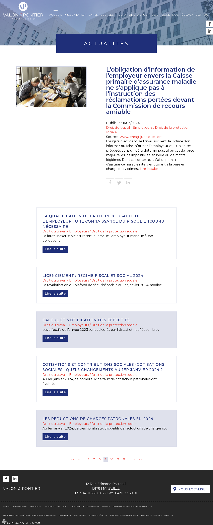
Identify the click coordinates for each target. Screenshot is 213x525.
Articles (168, 515)
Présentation (75, 14)
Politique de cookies (151, 515)
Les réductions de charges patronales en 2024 (98, 419)
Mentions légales (98, 515)
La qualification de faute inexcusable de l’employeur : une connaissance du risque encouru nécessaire (103, 221)
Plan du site (80, 515)
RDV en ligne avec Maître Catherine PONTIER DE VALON (29, 515)
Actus (142, 14)
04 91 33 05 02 (93, 493)
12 (124, 459)
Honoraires (65, 515)
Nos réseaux (183, 14)
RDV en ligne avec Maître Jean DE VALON (132, 506)
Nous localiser (193, 489)
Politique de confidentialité (124, 515)
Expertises (97, 14)
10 (112, 459)
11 (118, 459)
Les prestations (122, 14)
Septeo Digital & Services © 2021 (21, 523)
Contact (203, 14)
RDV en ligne (159, 14)
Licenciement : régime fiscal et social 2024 (93, 275)
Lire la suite (149, 169)
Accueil (55, 14)
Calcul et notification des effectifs (86, 320)
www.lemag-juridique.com (141, 137)
